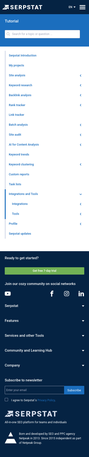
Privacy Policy (46, 400)
